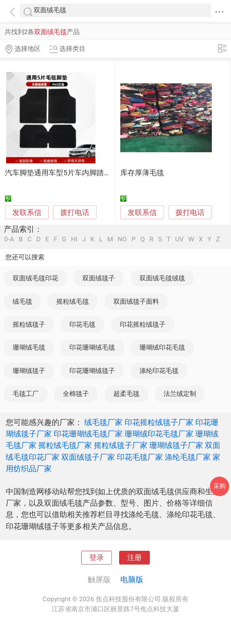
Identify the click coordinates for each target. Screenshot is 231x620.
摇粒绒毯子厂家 (120, 445)
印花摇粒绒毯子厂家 (159, 422)
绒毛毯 (22, 301)
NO (122, 239)
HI (74, 239)
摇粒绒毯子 (29, 324)
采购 (219, 486)
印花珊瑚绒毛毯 (92, 347)
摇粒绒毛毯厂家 (65, 445)
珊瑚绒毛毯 (29, 347)
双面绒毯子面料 (136, 301)
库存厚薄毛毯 (142, 173)
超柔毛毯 (126, 393)
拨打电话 (74, 212)
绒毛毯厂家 (103, 422)
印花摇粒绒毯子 (142, 324)
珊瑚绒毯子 (29, 370)
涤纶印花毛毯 (159, 370)
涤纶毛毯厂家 (188, 457)
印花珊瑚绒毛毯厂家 (88, 433)
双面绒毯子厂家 (88, 457)
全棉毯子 (76, 393)
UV (179, 239)
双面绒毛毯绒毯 (162, 278)
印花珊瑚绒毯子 (92, 370)
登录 (96, 557)
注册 (134, 557)
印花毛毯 (82, 324)
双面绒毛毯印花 (35, 278)
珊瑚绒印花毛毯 (162, 347)
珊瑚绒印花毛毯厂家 (159, 433)
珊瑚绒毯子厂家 (176, 445)
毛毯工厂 (26, 393)
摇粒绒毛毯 (72, 301)
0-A (9, 239)
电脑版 (131, 579)
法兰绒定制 (180, 393)
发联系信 (26, 212)
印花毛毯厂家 (140, 457)
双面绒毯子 (98, 278)
